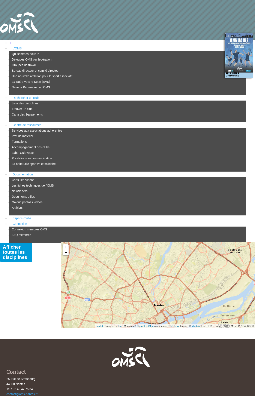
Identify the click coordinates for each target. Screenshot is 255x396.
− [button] (66, 252)
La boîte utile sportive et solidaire (34, 164)
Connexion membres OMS (29, 229)
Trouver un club (22, 109)
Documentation (23, 174)
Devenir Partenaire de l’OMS (31, 87)
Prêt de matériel (22, 136)
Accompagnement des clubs (31, 147)
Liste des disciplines (25, 103)
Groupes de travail (24, 65)
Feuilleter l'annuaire (232, 74)
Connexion (20, 223)
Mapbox (196, 326)
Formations (19, 141)
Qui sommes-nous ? (25, 54)
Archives (17, 207)
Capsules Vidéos (23, 180)
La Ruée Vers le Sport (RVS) (31, 81)
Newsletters (19, 191)
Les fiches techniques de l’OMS (33, 185)
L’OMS (17, 48)
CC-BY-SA (173, 326)
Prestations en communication (32, 158)
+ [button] (66, 247)
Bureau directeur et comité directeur (36, 70)
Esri (120, 326)
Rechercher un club (26, 97)
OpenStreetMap (145, 326)
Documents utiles (23, 196)
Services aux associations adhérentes (37, 130)
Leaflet (99, 326)
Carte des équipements (27, 114)
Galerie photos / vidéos (27, 202)
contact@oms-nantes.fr (22, 394)
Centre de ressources (27, 125)
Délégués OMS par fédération (31, 59)
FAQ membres (21, 235)
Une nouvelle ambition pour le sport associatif (42, 76)
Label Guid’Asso (23, 152)
